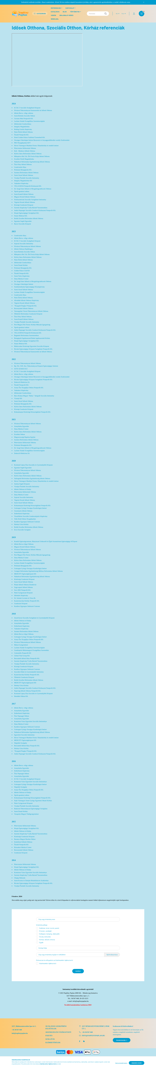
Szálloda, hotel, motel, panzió (49, 928)
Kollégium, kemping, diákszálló (49, 934)
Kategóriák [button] (40, 13)
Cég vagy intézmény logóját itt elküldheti (52, 955)
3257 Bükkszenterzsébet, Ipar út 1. (95, 1027)
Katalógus (55, 12)
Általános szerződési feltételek (56, 1027)
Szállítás (50, 1039)
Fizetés (48, 1035)
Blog (65, 12)
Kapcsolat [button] (70, 8)
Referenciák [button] (56, 8)
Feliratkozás (121, 1040)
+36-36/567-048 (17, 1030)
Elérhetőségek (52, 1042)
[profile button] (134, 13)
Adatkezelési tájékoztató (47, 963)
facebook (79, 1041)
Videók (53, 15)
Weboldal (55, 19)
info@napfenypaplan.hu (81, 1001)
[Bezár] (143, 2)
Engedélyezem (137, 1063)
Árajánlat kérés (66, 15)
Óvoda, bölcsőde (45, 937)
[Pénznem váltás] (123, 13)
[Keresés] (98, 13)
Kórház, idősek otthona (47, 940)
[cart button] (141, 13)
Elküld (78, 971)
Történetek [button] (75, 12)
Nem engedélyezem (121, 1063)
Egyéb (41, 942)
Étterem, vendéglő (45, 931)
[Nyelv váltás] (117, 13)
